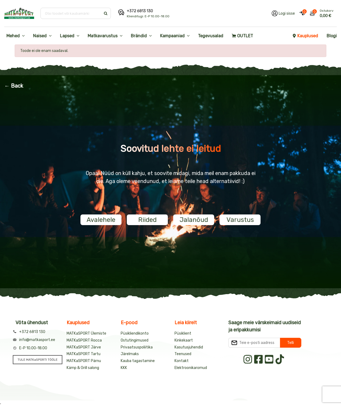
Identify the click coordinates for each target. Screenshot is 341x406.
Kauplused (305, 35)
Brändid (139, 35)
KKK (124, 368)
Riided (147, 220)
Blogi (332, 35)
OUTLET (242, 35)
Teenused (182, 354)
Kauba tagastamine (138, 361)
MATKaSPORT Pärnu (84, 361)
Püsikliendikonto (135, 333)
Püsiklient (182, 333)
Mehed (13, 35)
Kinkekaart (183, 340)
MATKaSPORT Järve (84, 347)
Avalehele (101, 220)
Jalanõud (194, 220)
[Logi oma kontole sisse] (283, 13)
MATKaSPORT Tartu (83, 354)
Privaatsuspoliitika (137, 347)
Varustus (240, 220)
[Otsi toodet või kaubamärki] (71, 13)
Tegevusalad (210, 35)
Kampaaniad (172, 35)
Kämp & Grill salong (83, 368)
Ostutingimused (134, 340)
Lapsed (67, 35)
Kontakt (181, 361)
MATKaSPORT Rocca (84, 340)
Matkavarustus (102, 35)
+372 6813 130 (140, 11)
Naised (40, 35)
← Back (13, 86)
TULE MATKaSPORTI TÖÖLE (38, 360)
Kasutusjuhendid (188, 347)
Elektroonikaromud (190, 368)
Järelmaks (130, 354)
